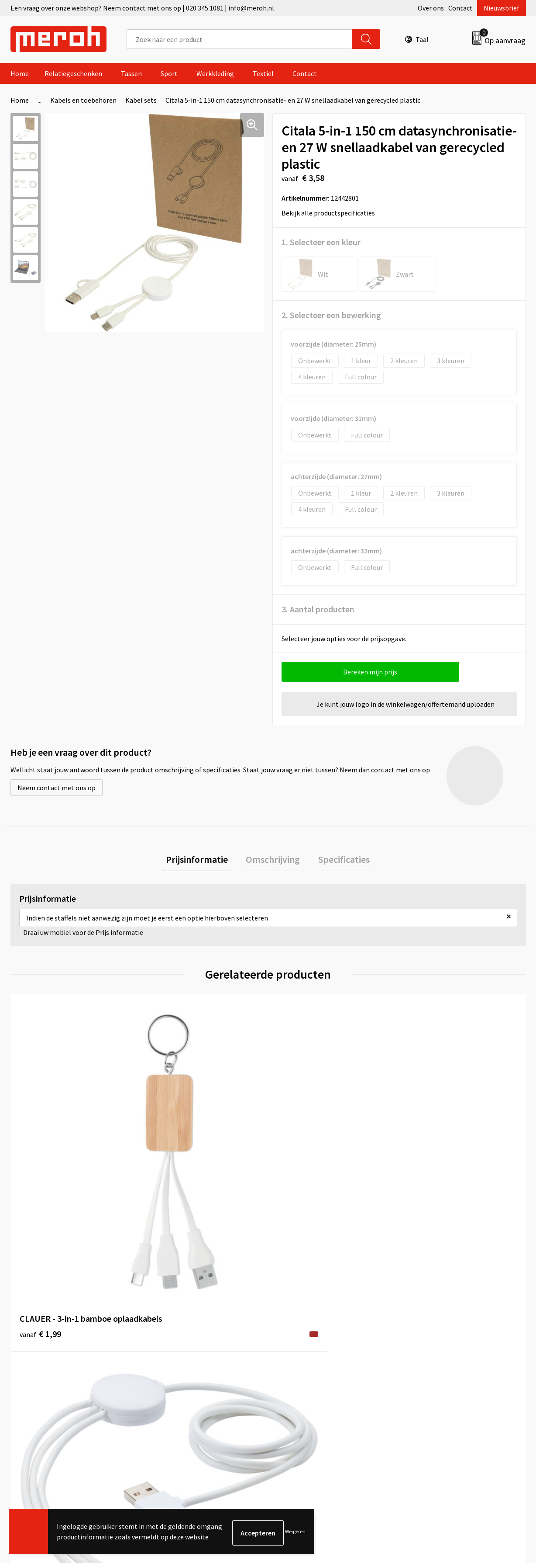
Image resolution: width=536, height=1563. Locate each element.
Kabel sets (141, 100)
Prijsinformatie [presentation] (202, 860)
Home (19, 73)
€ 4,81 (169, 1160)
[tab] (202, 861)
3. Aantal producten (318, 609)
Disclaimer (422, 1368)
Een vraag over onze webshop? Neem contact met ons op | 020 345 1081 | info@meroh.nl (142, 7)
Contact (460, 7)
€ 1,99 (40, 1160)
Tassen (131, 73)
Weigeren (295, 1532)
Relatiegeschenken (73, 73)
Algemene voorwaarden (441, 1315)
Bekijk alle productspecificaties (331, 212)
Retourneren (298, 1328)
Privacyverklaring (432, 1355)
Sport (169, 73)
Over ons (431, 7)
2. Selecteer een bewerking (331, 314)
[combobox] (239, 39)
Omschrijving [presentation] (273, 860)
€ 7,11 (298, 1160)
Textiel (263, 73)
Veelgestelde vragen (181, 1341)
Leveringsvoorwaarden (440, 1328)
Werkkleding (215, 73)
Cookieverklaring (431, 1341)
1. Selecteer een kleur (321, 241)
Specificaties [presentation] (338, 860)
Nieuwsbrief (501, 7)
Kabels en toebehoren (83, 100)
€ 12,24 (429, 1186)
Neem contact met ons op (56, 787)
